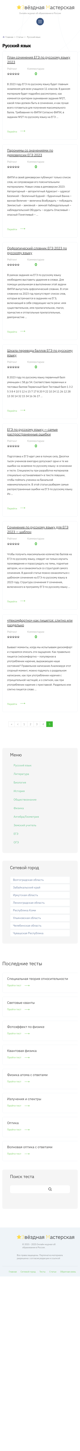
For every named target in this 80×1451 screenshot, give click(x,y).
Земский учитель (25, 825)
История (19, 791)
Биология (20, 782)
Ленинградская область (29, 902)
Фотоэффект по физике (25, 1026)
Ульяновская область (27, 918)
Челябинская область (27, 925)
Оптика (13, 1122)
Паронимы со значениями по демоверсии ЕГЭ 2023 (30, 152)
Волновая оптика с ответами (29, 1147)
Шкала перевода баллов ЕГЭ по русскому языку (40, 352)
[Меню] (40, 21)
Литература (21, 774)
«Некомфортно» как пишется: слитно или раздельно (40, 622)
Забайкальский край (26, 887)
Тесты (42, 1271)
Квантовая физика (22, 1050)
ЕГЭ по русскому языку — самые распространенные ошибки (32, 431)
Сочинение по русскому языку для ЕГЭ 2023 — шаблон (37, 529)
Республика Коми (24, 910)
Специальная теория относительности (37, 978)
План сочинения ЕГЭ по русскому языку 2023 (38, 59)
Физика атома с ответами (27, 1074)
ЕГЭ (16, 834)
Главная (9, 37)
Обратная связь (68, 1271)
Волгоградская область (28, 880)
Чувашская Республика (28, 933)
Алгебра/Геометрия (26, 816)
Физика (19, 808)
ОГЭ (16, 842)
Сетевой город (28, 1271)
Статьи (19, 37)
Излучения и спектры (24, 1099)
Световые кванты (21, 1002)
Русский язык (34, 37)
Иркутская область (25, 895)
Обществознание (25, 799)
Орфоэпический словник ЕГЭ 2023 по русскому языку (37, 250)
